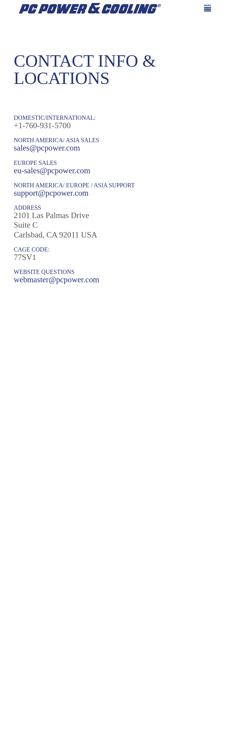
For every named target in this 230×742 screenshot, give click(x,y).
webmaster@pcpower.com (56, 279)
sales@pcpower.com (47, 147)
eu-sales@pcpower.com (52, 170)
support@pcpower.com (51, 192)
